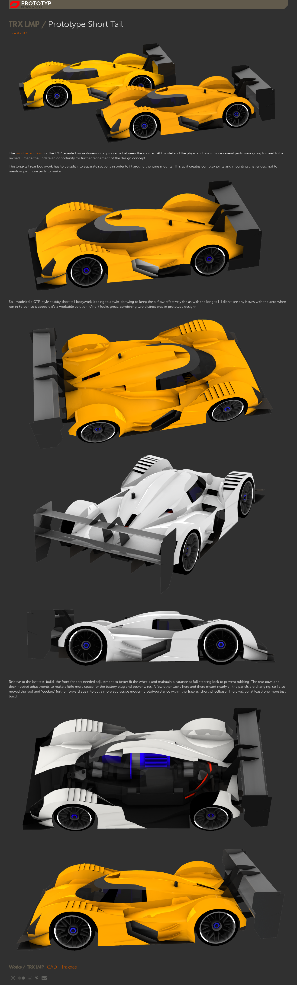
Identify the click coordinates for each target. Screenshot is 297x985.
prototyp (36, 3)
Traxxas (69, 967)
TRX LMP (35, 967)
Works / (17, 967)
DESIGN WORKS (31, 7)
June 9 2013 (18, 33)
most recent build (30, 153)
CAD (52, 967)
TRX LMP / (28, 24)
